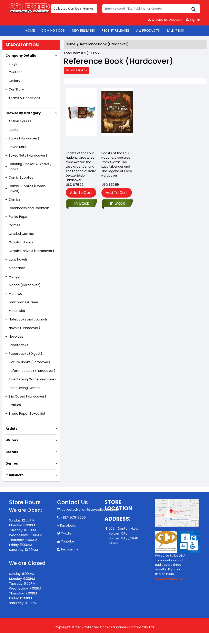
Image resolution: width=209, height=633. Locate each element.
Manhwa (15, 293)
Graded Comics (21, 233)
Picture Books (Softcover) (29, 362)
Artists (11, 428)
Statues (15, 405)
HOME (30, 30)
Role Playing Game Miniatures (32, 379)
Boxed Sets (17, 147)
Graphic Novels (21, 242)
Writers (12, 440)
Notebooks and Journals (28, 319)
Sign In (193, 19)
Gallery (14, 80)
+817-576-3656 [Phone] (73, 517)
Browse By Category (23, 113)
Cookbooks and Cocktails (29, 208)
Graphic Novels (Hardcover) (31, 251)
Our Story (16, 89)
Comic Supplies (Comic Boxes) (27, 188)
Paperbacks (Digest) (25, 353)
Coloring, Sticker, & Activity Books (30, 166)
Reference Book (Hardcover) (32, 370)
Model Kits (17, 310)
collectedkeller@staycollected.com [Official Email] (90, 509)
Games (14, 225)
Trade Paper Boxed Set (27, 413)
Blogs (13, 63)
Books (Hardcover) (24, 138)
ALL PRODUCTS (148, 30)
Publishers (14, 475)
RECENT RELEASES (115, 30)
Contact (15, 72)
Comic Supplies (21, 177)
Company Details (21, 55)
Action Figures (20, 121)
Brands (12, 452)
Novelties (16, 336)
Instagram (69, 549)
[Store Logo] (29, 7)
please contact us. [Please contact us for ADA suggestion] (169, 578)
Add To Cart (81, 192)
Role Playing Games (24, 388)
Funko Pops (18, 216)
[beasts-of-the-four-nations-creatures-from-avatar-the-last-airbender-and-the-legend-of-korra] (117, 118)
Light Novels (18, 259)
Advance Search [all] (76, 70)
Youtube (67, 541)
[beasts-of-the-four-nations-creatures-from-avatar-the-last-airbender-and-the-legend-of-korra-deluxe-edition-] (81, 118)
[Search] (151, 8)
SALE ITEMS (175, 30)
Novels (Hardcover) (24, 328)
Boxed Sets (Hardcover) (28, 155)
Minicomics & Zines (24, 302)
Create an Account (165, 19)
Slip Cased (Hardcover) (27, 396)
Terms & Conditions (24, 98)
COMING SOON (53, 30)
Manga (14, 276)
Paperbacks (18, 345)
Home (70, 44)
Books (13, 129)
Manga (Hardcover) (25, 285)
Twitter (67, 533)
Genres (12, 463)
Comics (15, 199)
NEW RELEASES (83, 30)
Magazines (17, 268)
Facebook (68, 525)
